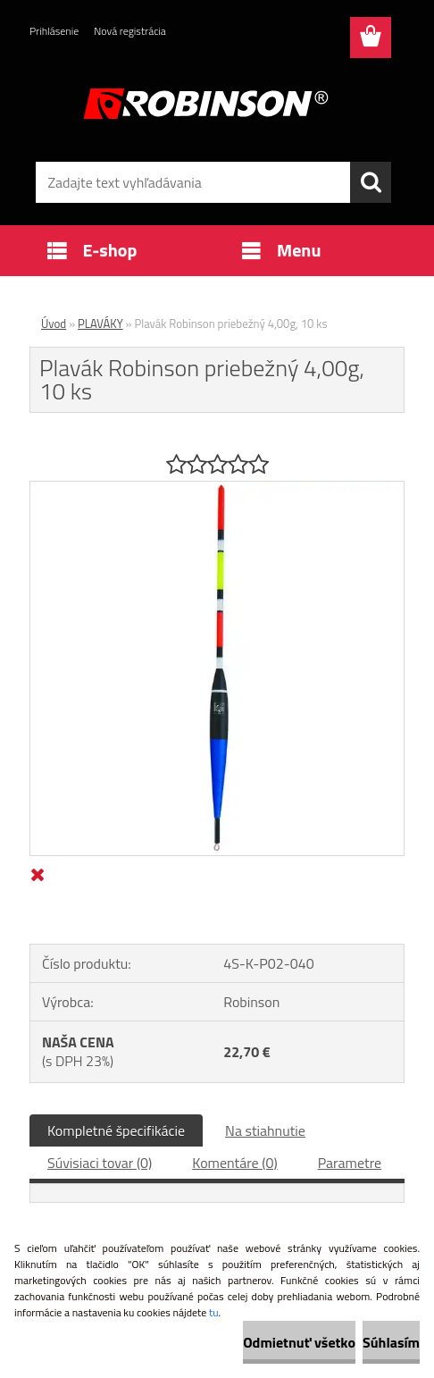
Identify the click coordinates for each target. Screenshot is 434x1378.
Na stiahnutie (265, 1130)
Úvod (53, 323)
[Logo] (206, 103)
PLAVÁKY (100, 323)
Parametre (349, 1162)
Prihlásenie (54, 30)
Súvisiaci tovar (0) (99, 1162)
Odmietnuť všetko (299, 1342)
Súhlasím (391, 1342)
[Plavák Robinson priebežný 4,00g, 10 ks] (217, 489)
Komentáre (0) (234, 1162)
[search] (370, 182)
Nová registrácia (130, 30)
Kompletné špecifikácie (116, 1130)
